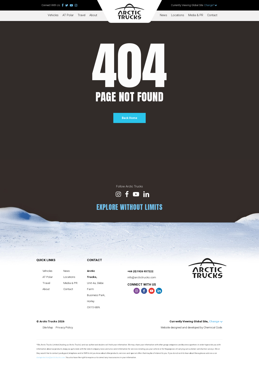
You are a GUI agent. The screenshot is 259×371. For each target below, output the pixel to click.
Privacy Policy (64, 327)
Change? (210, 5)
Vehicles (53, 15)
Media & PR (195, 15)
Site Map (47, 327)
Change (216, 321)
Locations (177, 15)
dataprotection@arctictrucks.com (50, 357)
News (163, 15)
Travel (81, 15)
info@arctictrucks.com (141, 277)
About (93, 15)
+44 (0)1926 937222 (140, 271)
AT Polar (68, 15)
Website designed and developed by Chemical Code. (192, 327)
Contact (212, 15)
